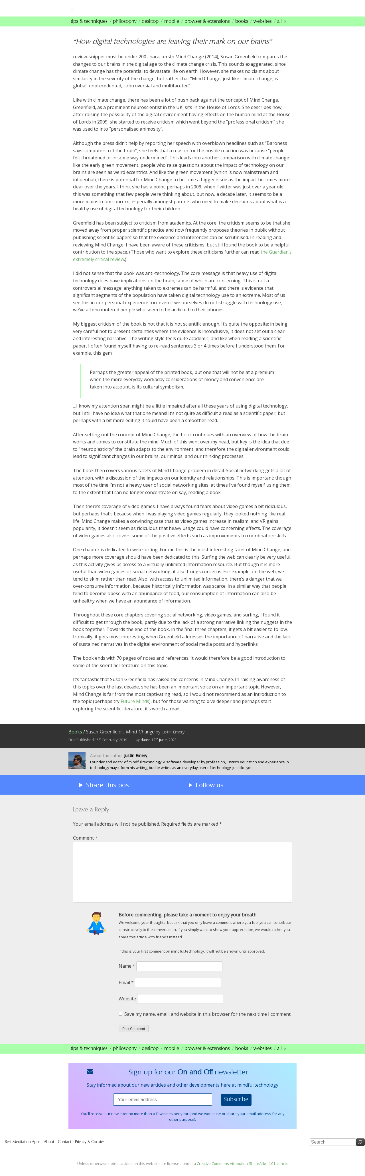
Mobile (171, 28)
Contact (64, 1149)
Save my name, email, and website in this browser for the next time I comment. (207, 1021)
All (279, 28)
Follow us (210, 792)
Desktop (150, 28)
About (49, 1149)
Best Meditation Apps (22, 1149)
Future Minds (135, 709)
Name (127, 973)
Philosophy (124, 28)
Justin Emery (172, 739)
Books (241, 28)
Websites (263, 28)
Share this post (108, 792)
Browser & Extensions (207, 28)
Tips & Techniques (89, 28)
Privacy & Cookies (89, 1149)
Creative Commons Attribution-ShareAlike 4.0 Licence (242, 1170)
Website (127, 1006)
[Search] (360, 1149)
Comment (85, 845)
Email (126, 989)
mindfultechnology (111, 11)
